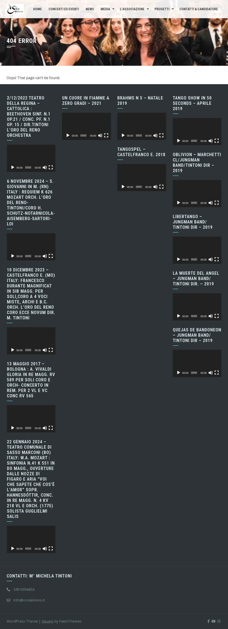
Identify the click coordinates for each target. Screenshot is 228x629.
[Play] (12, 167)
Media (105, 9)
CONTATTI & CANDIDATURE (198, 9)
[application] (31, 158)
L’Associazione (132, 9)
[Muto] (45, 167)
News (90, 9)
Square (47, 621)
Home (37, 9)
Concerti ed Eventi (64, 9)
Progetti (162, 9)
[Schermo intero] (51, 167)
